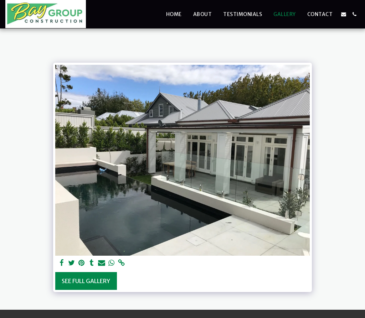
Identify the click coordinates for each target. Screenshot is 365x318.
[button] (344, 14)
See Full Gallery (86, 281)
